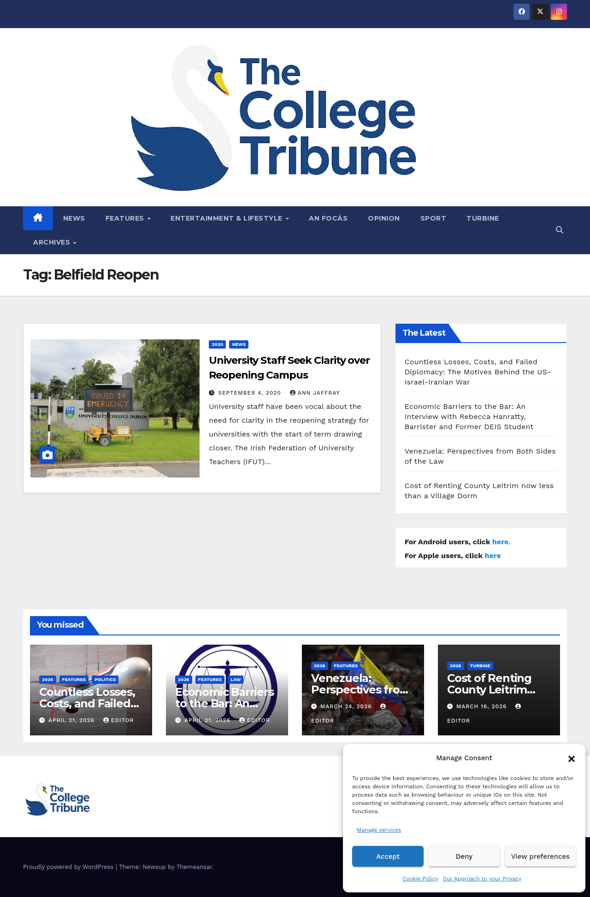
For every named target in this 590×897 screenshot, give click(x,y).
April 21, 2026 (72, 720)
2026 (47, 679)
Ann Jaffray (315, 393)
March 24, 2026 (347, 706)
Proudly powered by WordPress (69, 866)
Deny (464, 856)
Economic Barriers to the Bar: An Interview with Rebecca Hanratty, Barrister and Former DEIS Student (469, 416)
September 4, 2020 (250, 393)
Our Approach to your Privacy (481, 878)
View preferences (540, 856)
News (74, 218)
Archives (52, 242)
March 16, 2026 (482, 706)
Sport (433, 218)
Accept (388, 856)
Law (235, 679)
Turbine (482, 218)
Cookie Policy (420, 878)
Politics (105, 679)
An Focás (328, 218)
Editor (118, 720)
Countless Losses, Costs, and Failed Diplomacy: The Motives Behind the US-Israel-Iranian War (478, 371)
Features (126, 218)
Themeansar (194, 866)
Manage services (379, 830)
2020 (217, 344)
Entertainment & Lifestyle (227, 218)
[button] (571, 758)
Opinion (384, 218)
